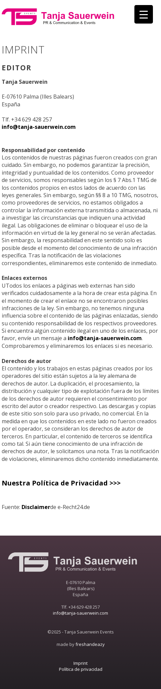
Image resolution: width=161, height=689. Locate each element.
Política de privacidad (80, 669)
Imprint (80, 663)
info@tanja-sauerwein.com (39, 127)
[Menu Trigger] (143, 14)
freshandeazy (90, 644)
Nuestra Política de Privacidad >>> (61, 482)
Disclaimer (36, 507)
